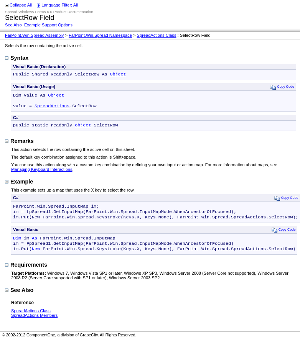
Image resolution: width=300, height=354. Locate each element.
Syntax (16, 58)
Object (118, 75)
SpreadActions (52, 109)
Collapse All (21, 5)
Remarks (19, 145)
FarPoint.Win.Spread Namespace (100, 35)
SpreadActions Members (34, 323)
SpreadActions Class (156, 35)
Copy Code (282, 87)
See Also (13, 25)
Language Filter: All (59, 5)
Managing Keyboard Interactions (42, 173)
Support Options (57, 25)
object (83, 129)
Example (32, 25)
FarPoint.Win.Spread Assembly (34, 35)
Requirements (26, 273)
